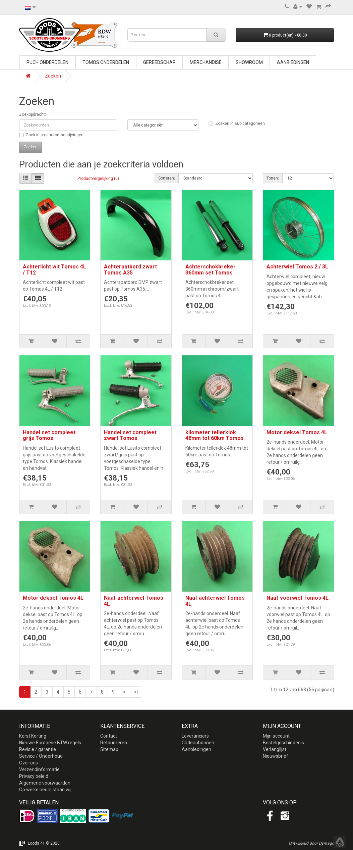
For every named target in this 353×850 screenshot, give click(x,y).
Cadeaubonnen (198, 742)
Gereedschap (159, 62)
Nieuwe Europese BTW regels (50, 742)
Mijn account (276, 736)
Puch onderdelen (47, 62)
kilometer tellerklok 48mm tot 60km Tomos (214, 435)
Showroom (249, 62)
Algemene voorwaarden (44, 783)
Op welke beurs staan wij (45, 789)
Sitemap (109, 749)
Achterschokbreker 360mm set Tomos (210, 269)
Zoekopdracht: (32, 114)
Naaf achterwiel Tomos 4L (133, 601)
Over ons (28, 762)
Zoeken (53, 76)
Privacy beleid (33, 776)
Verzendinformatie (39, 769)
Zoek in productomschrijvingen (51, 135)
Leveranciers (195, 736)
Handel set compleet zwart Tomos (130, 435)
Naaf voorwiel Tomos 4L (298, 598)
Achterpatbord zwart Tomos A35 (130, 269)
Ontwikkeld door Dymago (311, 843)
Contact (108, 736)
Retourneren (113, 742)
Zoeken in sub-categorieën (237, 123)
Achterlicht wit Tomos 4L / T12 (54, 269)
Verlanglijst (274, 749)
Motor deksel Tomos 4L (297, 432)
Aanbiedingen (293, 62)
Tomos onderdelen (105, 62)
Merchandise (206, 62)
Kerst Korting (32, 736)
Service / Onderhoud (41, 756)
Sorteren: (166, 178)
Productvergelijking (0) (98, 178)
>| (136, 692)
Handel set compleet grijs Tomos (49, 435)
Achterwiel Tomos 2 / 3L (297, 266)
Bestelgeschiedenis (283, 742)
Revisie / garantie (37, 749)
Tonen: (273, 178)
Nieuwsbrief (275, 756)
